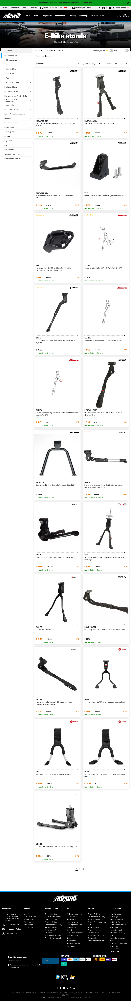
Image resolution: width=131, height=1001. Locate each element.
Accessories (60, 15)
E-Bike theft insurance (53, 917)
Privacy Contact (94, 927)
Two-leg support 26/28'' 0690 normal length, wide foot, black (105, 775)
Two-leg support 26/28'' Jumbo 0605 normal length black (105, 702)
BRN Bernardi (90, 627)
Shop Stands (10, 73)
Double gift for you (116, 922)
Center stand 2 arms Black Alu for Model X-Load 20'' (55, 485)
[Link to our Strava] (67, 988)
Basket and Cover (11, 87)
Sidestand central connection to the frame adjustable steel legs (104, 558)
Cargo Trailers (10, 105)
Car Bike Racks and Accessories (11, 100)
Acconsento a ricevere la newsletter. (31, 966)
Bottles (7, 136)
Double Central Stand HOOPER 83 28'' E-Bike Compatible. (57, 847)
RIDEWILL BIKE (42, 121)
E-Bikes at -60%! (98, 15)
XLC (86, 193)
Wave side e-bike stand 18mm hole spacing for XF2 (103, 340)
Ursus (87, 482)
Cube (38, 338)
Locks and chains (10, 123)
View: (109, 63)
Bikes (36, 15)
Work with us (28, 927)
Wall (7, 78)
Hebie (86, 699)
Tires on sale (114, 949)
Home (44, 31)
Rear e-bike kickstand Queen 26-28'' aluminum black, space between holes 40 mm (103, 486)
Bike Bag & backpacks (12, 91)
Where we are (29, 922)
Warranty (48, 933)
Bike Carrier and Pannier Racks (15, 96)
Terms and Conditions (75, 933)
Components (47, 15)
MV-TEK (39, 627)
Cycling (50, 31)
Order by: (80, 63)
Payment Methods (73, 922)
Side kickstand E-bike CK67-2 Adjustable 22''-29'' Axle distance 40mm (104, 414)
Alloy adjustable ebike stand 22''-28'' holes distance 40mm (55, 197)
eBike (28, 15)
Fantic (87, 265)
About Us (27, 914)
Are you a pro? (50, 930)
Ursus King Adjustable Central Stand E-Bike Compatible (104, 630)
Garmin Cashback (116, 930)
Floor (8, 64)
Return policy (71, 941)
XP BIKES (40, 482)
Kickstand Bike (11, 69)
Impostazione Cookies (96, 941)
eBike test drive (51, 919)
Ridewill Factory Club (31, 919)
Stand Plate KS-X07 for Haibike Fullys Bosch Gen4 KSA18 (105, 196)
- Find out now (86, 3)
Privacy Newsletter (95, 930)
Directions (9, 920)
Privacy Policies (94, 914)
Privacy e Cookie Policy (96, 917)
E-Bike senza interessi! (118, 925)
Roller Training (10, 127)
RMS (86, 555)
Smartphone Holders (12, 159)
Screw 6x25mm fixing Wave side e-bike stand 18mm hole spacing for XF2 (57, 414)
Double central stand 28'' (45, 630)
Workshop (83, 15)
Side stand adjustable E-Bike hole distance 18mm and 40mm (55, 124)
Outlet (112, 941)
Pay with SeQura (51, 922)
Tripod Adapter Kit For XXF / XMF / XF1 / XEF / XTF (103, 268)
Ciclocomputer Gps (11, 109)
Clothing (72, 15)
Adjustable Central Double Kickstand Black (99, 123)
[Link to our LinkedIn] (73, 988)
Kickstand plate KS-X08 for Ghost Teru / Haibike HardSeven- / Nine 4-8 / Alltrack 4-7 (53, 269)
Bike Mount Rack (71, 31)
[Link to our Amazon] (70, 988)
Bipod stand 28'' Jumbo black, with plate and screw (54, 557)
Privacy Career (93, 933)
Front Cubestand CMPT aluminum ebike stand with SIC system (56, 341)
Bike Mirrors (9, 150)
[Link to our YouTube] (64, 988)
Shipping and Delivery (74, 925)
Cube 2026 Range (116, 919)
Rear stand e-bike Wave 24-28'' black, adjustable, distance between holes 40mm (54, 703)
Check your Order (51, 914)
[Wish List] (120, 15)
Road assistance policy (53, 925)
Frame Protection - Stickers (14, 114)
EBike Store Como (30, 917)
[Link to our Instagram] (57, 988)
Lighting (7, 118)
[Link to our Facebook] (60, 988)
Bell (5, 145)
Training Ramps (10, 132)
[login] (127, 15)
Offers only (119, 50)
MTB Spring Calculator (53, 936)
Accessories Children (12, 82)
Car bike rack (114, 951)
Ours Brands (28, 925)
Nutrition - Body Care (12, 154)
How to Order (72, 919)
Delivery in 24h (99, 50)
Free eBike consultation (53, 938)
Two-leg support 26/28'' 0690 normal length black (54, 774)
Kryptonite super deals (118, 938)
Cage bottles (9, 141)
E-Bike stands (84, 31)
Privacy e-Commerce (95, 919)
